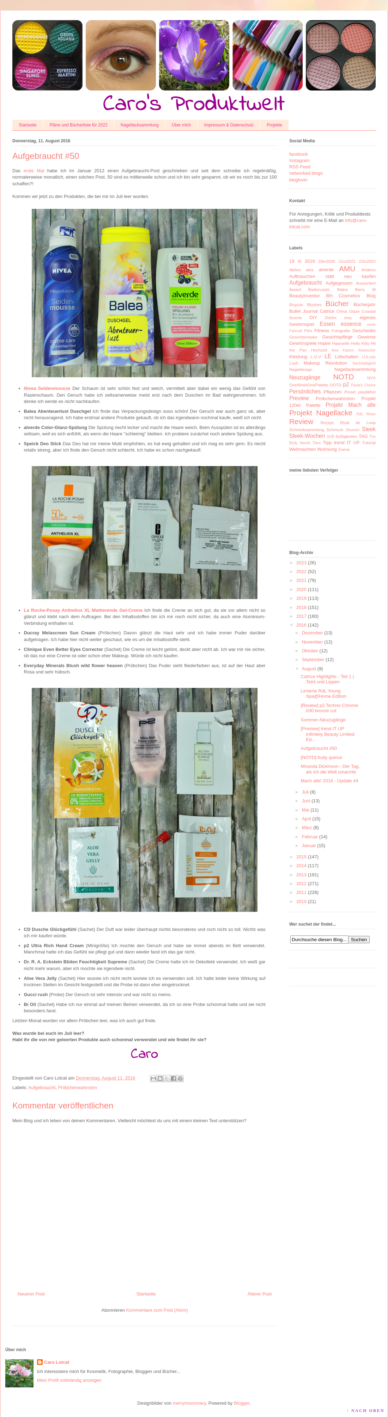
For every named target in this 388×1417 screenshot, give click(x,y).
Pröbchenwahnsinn (77, 1087)
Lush (293, 363)
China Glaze (348, 311)
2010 (301, 901)
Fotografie (341, 330)
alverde (326, 269)
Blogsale (296, 305)
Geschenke (364, 330)
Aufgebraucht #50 (319, 748)
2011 (301, 892)
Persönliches (305, 391)
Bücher (337, 303)
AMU (347, 269)
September (313, 659)
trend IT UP (347, 442)
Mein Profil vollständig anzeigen (69, 1380)
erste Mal (34, 170)
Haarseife (341, 343)
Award (295, 289)
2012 (301, 883)
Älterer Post (260, 1294)
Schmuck (334, 429)
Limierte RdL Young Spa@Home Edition (323, 693)
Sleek (369, 429)
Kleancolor (367, 350)
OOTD (335, 385)
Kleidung (298, 356)
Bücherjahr (364, 304)
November (312, 642)
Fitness (321, 330)
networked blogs (306, 173)
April (306, 818)
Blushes (314, 304)
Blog (371, 295)
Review (301, 421)
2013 (301, 874)
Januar (309, 845)
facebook (298, 154)
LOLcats (369, 357)
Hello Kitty (360, 343)
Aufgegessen (339, 283)
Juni (306, 800)
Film (308, 330)
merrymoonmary (189, 1403)
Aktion (295, 269)
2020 (301, 589)
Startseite (28, 125)
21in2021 (347, 261)
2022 (301, 571)
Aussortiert (366, 283)
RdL (360, 414)
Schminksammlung (306, 429)
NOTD (343, 377)
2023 (301, 562)
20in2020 (326, 261)
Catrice (327, 311)
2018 (301, 607)
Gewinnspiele (303, 343)
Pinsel (350, 392)
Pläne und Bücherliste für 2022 (79, 125)
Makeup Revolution (325, 363)
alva (309, 269)
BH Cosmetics (343, 295)
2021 (301, 580)
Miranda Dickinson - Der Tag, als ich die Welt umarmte (330, 769)
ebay (348, 318)
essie (371, 325)
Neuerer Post (31, 1294)
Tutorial (369, 442)
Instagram (299, 160)
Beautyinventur (304, 295)
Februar (310, 836)
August (309, 668)
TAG (363, 436)
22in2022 (367, 261)
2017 (301, 616)
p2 (346, 384)
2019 (301, 598)
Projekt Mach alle (351, 405)
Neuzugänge (304, 377)
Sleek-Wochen (307, 436)
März (307, 827)
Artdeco (369, 269)
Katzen (348, 350)
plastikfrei (367, 392)
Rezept (327, 422)
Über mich (181, 125)
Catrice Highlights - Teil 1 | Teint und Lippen (327, 679)
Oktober (310, 650)
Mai (305, 810)
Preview (299, 398)
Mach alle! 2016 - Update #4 (329, 780)
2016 (301, 625)
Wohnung (327, 449)
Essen (327, 324)
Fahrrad (295, 331)
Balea (342, 289)
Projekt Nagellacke (320, 413)
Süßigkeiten (346, 436)
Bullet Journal (303, 311)
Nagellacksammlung (140, 125)
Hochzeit (319, 350)
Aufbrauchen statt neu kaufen (332, 276)
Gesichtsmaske (303, 337)
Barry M (365, 289)
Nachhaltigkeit (364, 363)
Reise (371, 414)
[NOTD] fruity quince (321, 757)
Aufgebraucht (41, 1087)
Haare (324, 343)
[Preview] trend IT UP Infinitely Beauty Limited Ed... (327, 734)
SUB (330, 437)
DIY (313, 317)
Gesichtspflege (337, 337)
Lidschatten (347, 356)
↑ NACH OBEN (365, 1410)
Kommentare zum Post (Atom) (157, 1310)
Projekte (274, 125)
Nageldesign (300, 369)
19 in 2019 (302, 261)
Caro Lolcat (56, 1362)
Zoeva (343, 449)
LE (328, 356)
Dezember (312, 632)
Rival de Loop (358, 422)
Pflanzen (333, 391)
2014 (301, 865)
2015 (301, 856)
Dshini (330, 317)
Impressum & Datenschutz (229, 125)
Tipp (327, 442)
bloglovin (298, 179)
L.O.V (316, 356)
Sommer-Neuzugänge (323, 719)
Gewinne (367, 337)
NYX (371, 377)
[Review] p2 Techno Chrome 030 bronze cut (329, 708)
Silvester (353, 430)
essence (351, 324)
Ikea (335, 350)
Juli (305, 792)
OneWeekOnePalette (308, 385)
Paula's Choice (363, 385)
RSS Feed (299, 166)
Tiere (317, 443)
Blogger (241, 1403)
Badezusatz (319, 289)
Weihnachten (302, 449)
